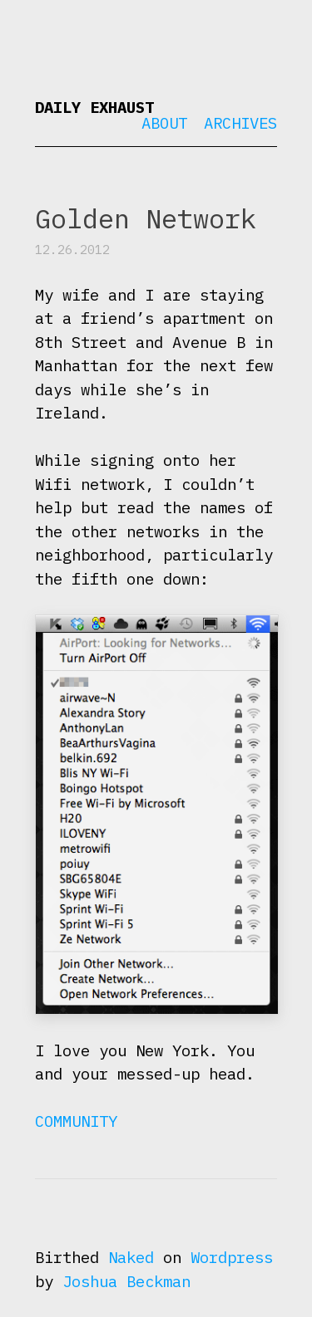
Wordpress (232, 1257)
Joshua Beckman (126, 1281)
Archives (240, 123)
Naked (131, 1257)
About (164, 123)
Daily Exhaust (94, 107)
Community (76, 1121)
